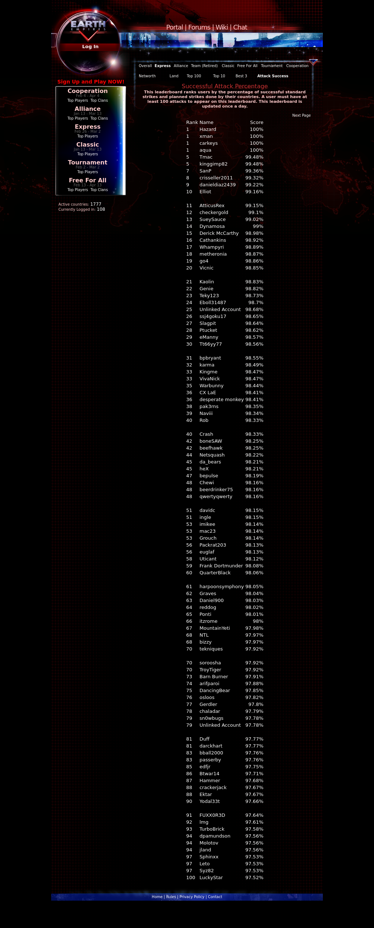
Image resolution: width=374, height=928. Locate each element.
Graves (207, 593)
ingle (205, 517)
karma (206, 365)
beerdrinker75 (216, 489)
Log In (90, 46)
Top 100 (194, 76)
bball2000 (211, 753)
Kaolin (206, 281)
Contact (215, 897)
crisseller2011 (216, 177)
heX (204, 468)
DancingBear (214, 690)
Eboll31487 (212, 302)
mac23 (207, 531)
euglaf (206, 552)
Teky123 (209, 295)
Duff (204, 739)
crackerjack (212, 787)
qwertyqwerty (215, 496)
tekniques (211, 649)
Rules (171, 897)
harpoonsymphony (221, 586)
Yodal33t (209, 801)
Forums (199, 27)
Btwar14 (209, 773)
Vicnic (206, 268)
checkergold (213, 212)
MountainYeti (214, 628)
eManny (208, 337)
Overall (145, 66)
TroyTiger (210, 669)
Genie (206, 288)
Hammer (209, 780)
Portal (174, 27)
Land (173, 76)
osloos (206, 697)
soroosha (210, 662)
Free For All (87, 180)
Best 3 (241, 76)
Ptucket (208, 330)
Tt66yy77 (210, 344)
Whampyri (211, 247)
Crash (206, 434)
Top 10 (219, 76)
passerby (210, 759)
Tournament (87, 162)
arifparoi (209, 683)
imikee (207, 524)
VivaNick (209, 378)
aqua (205, 150)
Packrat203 (212, 545)
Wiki (221, 27)
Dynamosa (212, 226)
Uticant (208, 559)
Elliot (205, 191)
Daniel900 (211, 600)
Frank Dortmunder (221, 565)
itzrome (208, 621)
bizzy (205, 642)
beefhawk (210, 448)
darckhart (210, 746)
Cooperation (88, 91)
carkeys (208, 143)
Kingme (208, 371)
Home (157, 897)
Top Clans (99, 100)
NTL (204, 635)
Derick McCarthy (219, 233)
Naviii (206, 413)
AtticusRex (212, 205)
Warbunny (211, 385)
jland (205, 850)
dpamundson (214, 836)
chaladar (209, 711)
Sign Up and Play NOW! (91, 82)
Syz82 (206, 870)
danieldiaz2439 (217, 184)
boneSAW (210, 441)
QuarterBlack (214, 572)
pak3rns (208, 406)
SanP (205, 171)
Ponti (205, 614)
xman (206, 136)
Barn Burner (213, 676)
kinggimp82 (213, 164)
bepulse (208, 475)
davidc (207, 510)
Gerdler (208, 704)
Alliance (87, 108)
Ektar (205, 794)
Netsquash (212, 455)
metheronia (213, 254)
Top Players (78, 100)
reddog (207, 607)
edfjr (204, 766)
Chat (240, 27)
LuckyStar (211, 877)
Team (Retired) (204, 66)
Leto (204, 863)
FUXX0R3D (212, 815)
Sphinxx (208, 856)
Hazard (207, 129)
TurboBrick (211, 829)
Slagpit (207, 323)
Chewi (206, 482)
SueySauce (212, 219)
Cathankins (212, 240)
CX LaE (207, 392)
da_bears (210, 462)
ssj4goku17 (212, 316)
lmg (204, 822)
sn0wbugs (211, 718)
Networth (147, 76)
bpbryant (210, 358)
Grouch (208, 538)
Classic (87, 144)
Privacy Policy (192, 897)
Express (88, 126)
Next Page (301, 115)
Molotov (208, 843)
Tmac (206, 157)
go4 (203, 261)
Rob (204, 420)
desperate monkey (221, 399)
